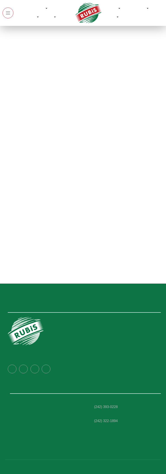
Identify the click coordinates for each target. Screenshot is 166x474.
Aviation (16, 447)
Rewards (111, 8)
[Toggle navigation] (8, 13)
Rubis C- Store (21, 432)
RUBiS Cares (135, 8)
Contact (110, 17)
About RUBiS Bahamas (105, 328)
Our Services (26, 17)
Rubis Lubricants (22, 409)
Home (20, 8)
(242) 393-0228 (106, 406)
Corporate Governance (106, 335)
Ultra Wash (18, 439)
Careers (94, 343)
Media (49, 17)
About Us (37, 8)
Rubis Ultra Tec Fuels (26, 401)
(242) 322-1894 (106, 420)
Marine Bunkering (23, 417)
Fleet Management (25, 424)
